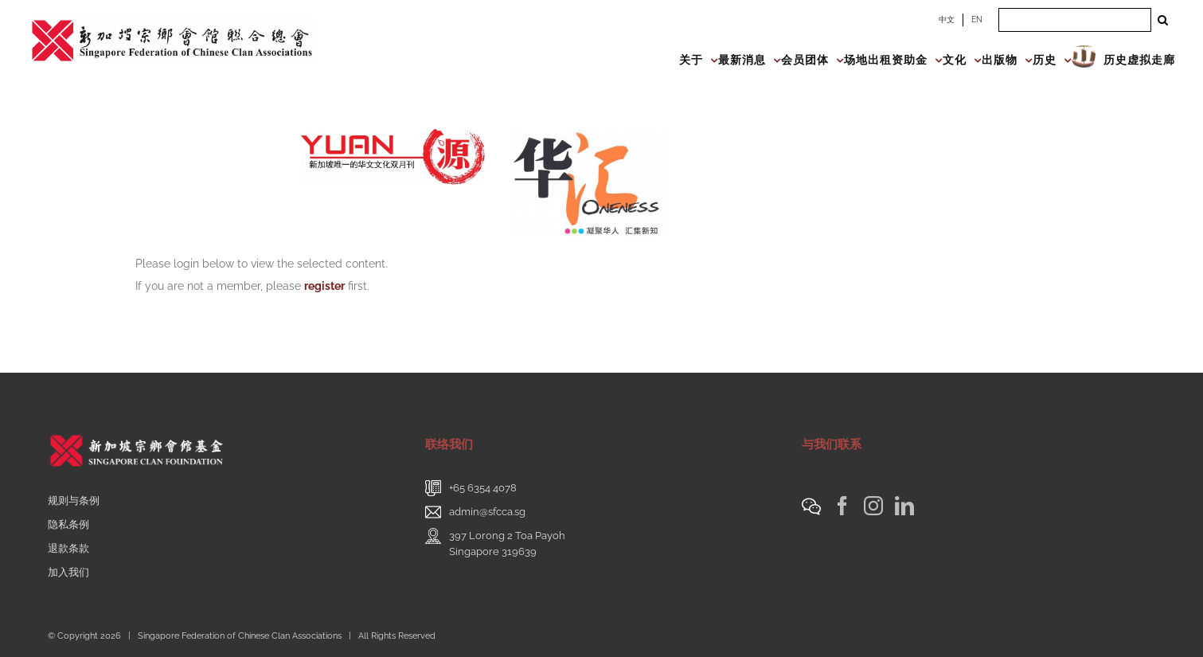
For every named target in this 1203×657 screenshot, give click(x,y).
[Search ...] (1074, 20)
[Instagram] (873, 505)
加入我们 (68, 572)
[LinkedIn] (904, 505)
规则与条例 (74, 500)
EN (976, 19)
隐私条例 (68, 524)
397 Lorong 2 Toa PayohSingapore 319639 (507, 543)
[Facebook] (842, 505)
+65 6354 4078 (483, 488)
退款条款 (68, 548)
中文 (947, 19)
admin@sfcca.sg (487, 512)
